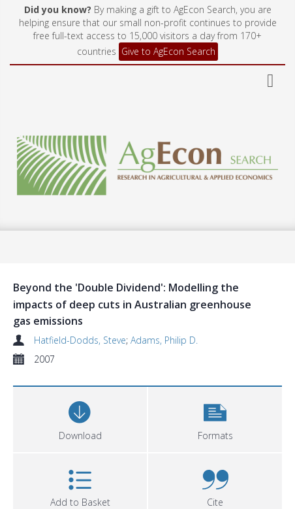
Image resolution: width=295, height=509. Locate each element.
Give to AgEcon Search (168, 51)
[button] (215, 418)
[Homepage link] (148, 161)
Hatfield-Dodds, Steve (80, 340)
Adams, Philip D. (164, 340)
